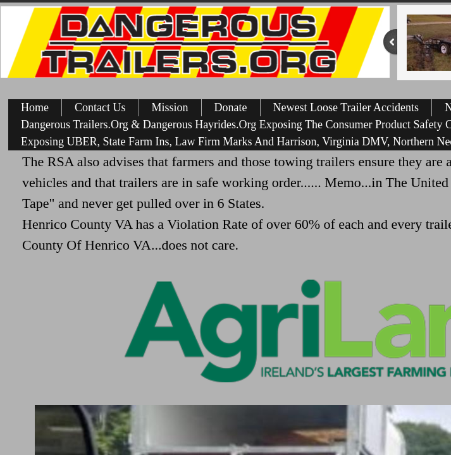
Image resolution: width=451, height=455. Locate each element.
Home (35, 107)
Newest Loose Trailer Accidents (346, 107)
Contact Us (100, 107)
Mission (170, 107)
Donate (230, 107)
